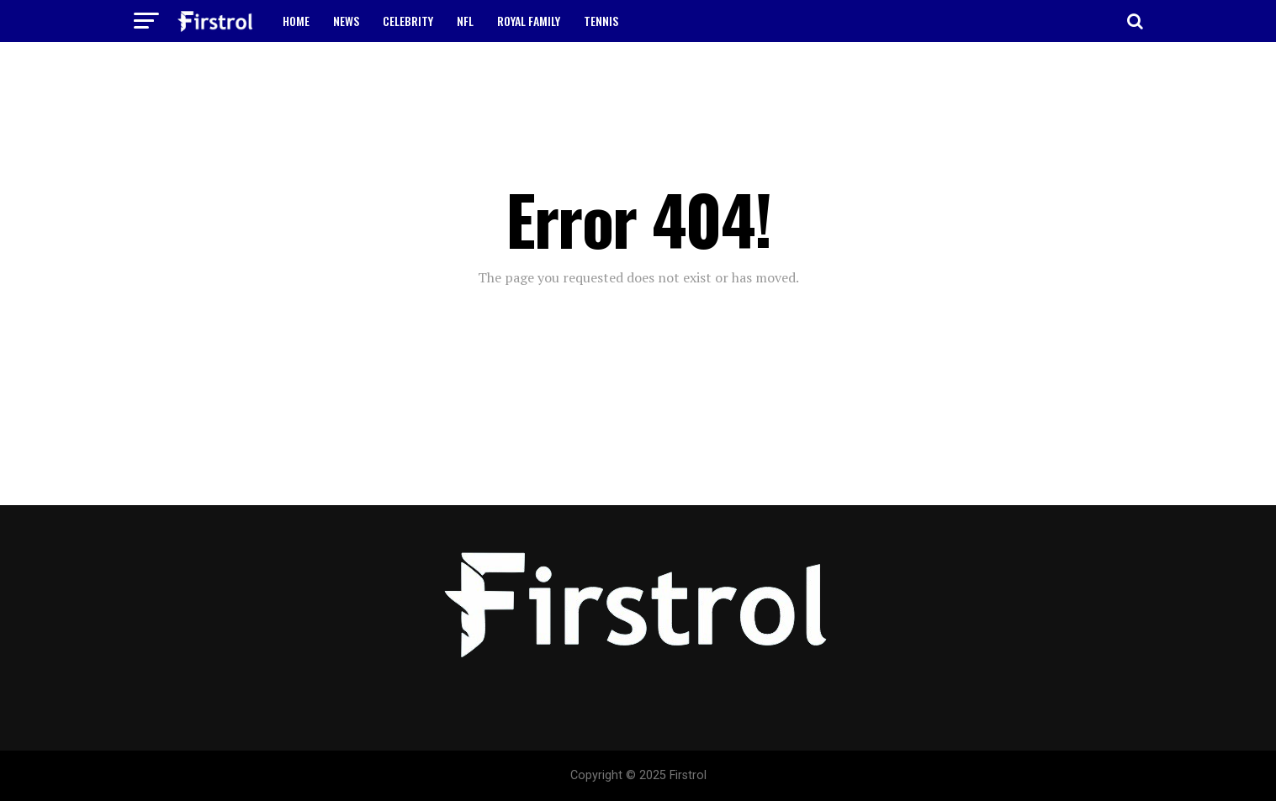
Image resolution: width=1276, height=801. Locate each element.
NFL (465, 20)
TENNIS (601, 20)
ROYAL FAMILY (528, 20)
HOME (296, 20)
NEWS (346, 20)
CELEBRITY (408, 20)
